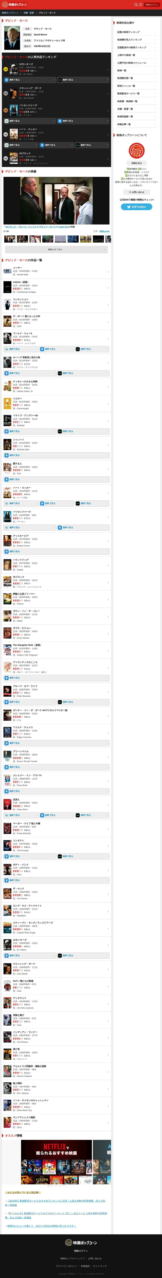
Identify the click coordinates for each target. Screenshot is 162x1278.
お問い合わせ (136, 192)
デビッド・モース (47, 227)
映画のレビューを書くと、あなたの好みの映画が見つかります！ (41, 1225)
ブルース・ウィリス (27, 227)
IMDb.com (104, 231)
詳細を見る (137, 163)
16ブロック (11, 227)
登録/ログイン (152, 4)
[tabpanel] (56, 1162)
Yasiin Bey (63, 227)
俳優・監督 (29, 13)
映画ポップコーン (10, 13)
